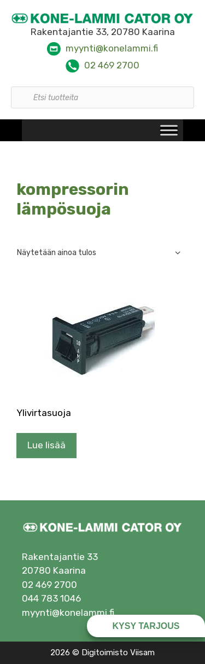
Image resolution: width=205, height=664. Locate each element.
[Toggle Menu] (169, 130)
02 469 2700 (111, 65)
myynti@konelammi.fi (112, 48)
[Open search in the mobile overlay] (102, 92)
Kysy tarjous (146, 626)
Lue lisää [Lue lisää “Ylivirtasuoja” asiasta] (46, 445)
